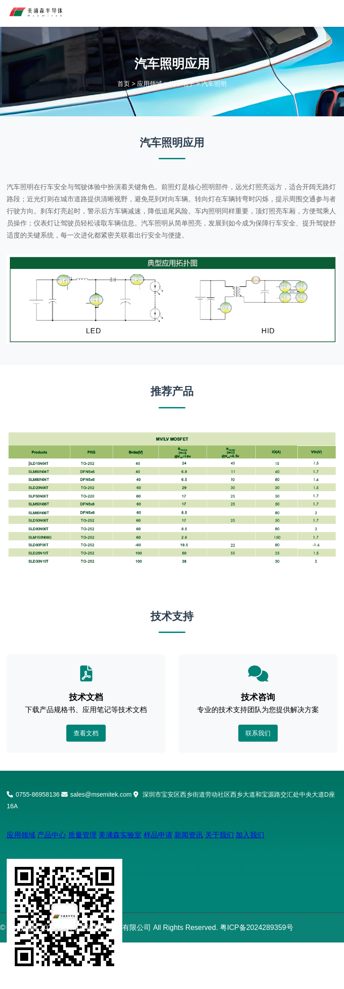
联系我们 (258, 733)
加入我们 (250, 835)
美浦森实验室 (120, 835)
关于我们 (219, 835)
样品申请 (158, 835)
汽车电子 (181, 83)
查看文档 (86, 733)
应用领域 (149, 83)
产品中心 (51, 835)
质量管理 (82, 835)
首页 (123, 83)
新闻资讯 (188, 835)
